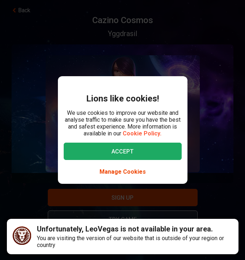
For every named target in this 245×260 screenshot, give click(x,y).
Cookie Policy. (142, 133)
